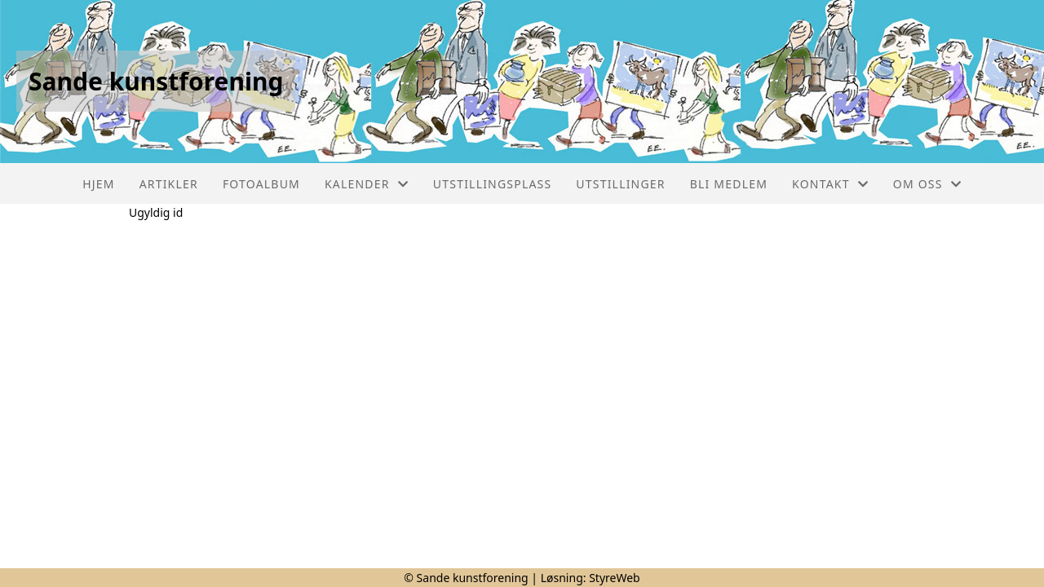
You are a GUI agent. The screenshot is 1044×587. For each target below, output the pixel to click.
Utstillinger (620, 184)
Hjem (98, 184)
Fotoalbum (261, 184)
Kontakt (830, 184)
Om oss (927, 184)
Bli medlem (729, 184)
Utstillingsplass (492, 184)
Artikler (168, 184)
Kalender (367, 184)
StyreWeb (614, 577)
